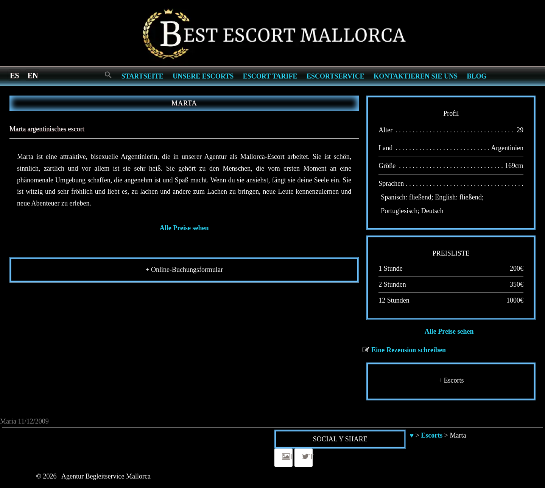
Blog (477, 76)
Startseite (142, 76)
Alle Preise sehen (184, 228)
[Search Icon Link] (108, 75)
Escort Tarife (270, 76)
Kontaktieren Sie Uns (416, 76)
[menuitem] (14, 75)
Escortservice (335, 76)
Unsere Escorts (203, 76)
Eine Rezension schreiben (408, 350)
